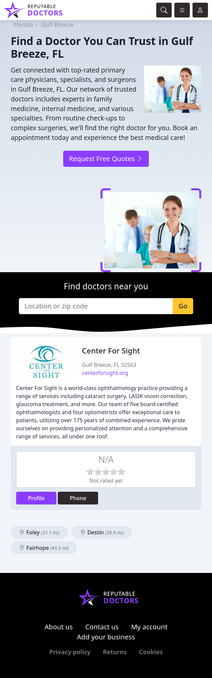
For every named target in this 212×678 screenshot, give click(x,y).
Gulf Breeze (57, 24)
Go (182, 305)
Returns (115, 652)
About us (59, 626)
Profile (36, 498)
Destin (102, 532)
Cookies (151, 652)
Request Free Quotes (106, 158)
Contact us (102, 626)
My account (149, 626)
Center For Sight (111, 350)
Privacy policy (70, 652)
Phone (78, 498)
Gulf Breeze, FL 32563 (109, 365)
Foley (39, 532)
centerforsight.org (105, 373)
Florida (23, 24)
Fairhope (44, 547)
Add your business (106, 636)
